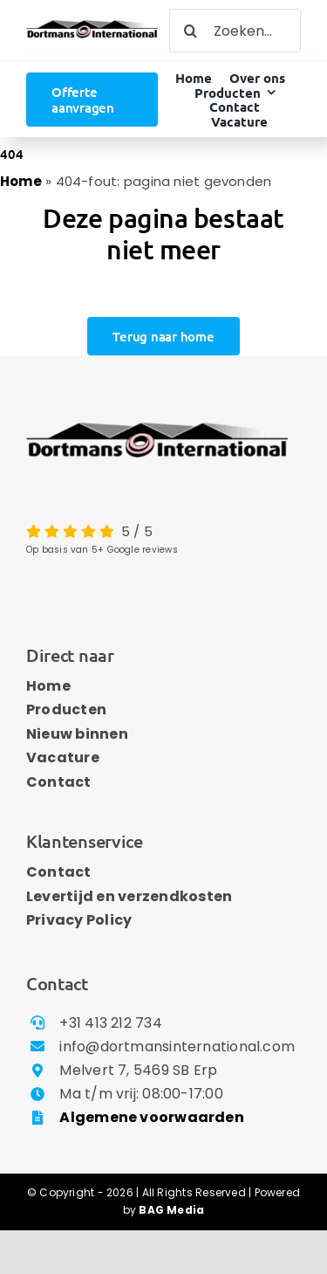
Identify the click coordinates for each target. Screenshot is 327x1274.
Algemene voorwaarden (151, 1117)
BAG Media (171, 1209)
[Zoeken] (191, 30)
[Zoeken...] (235, 30)
